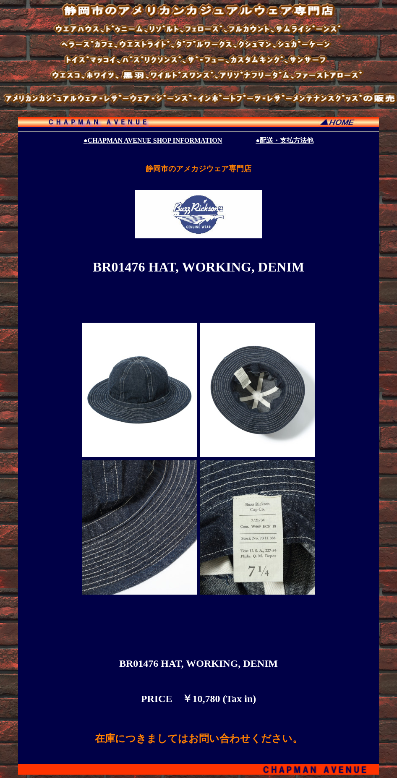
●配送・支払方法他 (284, 140)
